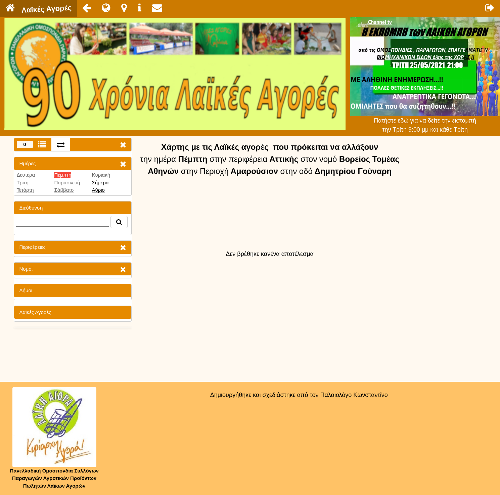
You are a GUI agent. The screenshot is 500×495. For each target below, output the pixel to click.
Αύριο (98, 190)
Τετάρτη (25, 190)
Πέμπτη (62, 175)
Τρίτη (23, 182)
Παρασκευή (67, 182)
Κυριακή (101, 175)
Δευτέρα (26, 175)
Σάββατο (64, 190)
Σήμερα (100, 182)
